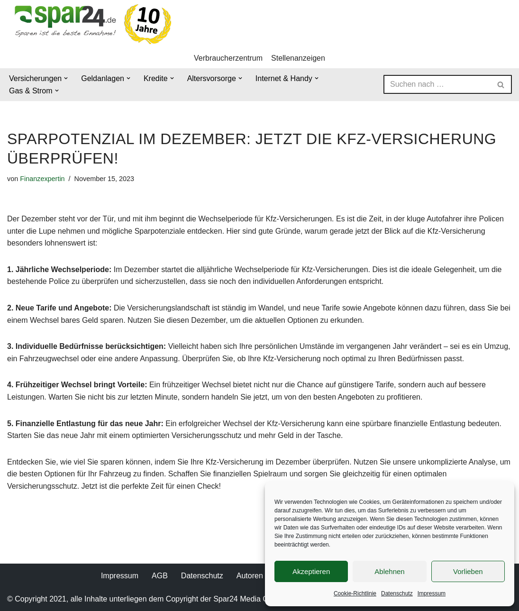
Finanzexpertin (42, 178)
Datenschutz (397, 593)
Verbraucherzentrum (228, 58)
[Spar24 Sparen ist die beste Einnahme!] (90, 24)
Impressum (432, 593)
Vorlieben (468, 571)
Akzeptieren (311, 571)
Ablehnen (389, 571)
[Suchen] (437, 84)
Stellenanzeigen (298, 58)
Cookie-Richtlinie (355, 593)
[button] (66, 78)
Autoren (250, 576)
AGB (160, 576)
